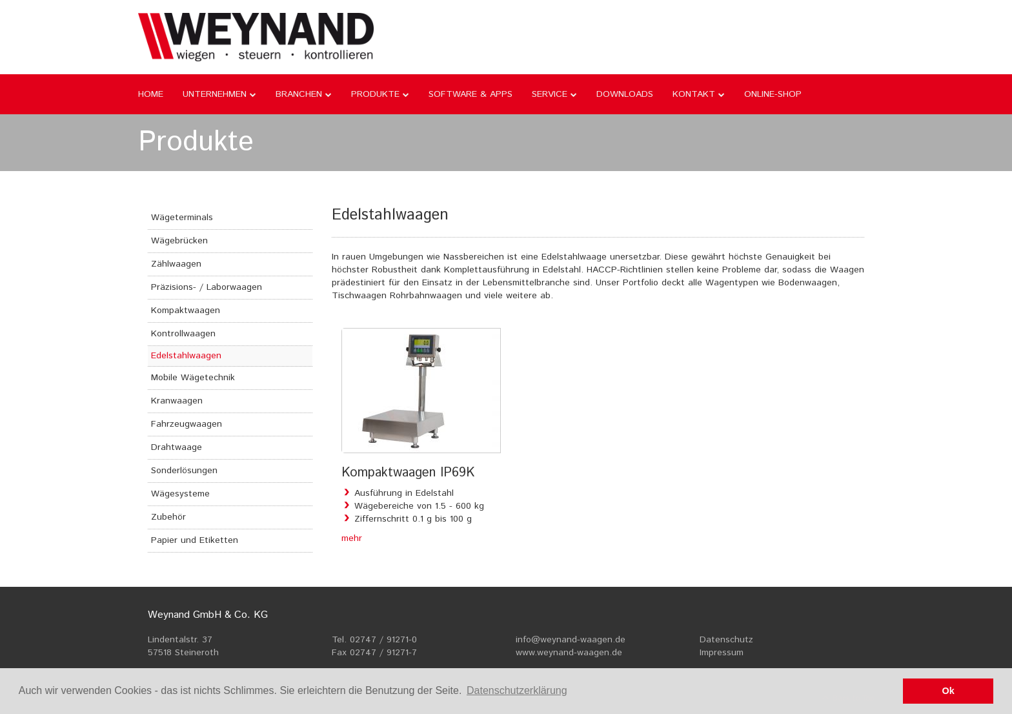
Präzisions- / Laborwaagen (206, 287)
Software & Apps (470, 94)
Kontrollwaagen (183, 333)
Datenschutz (726, 639)
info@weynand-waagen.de (570, 639)
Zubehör (168, 517)
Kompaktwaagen (185, 310)
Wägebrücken (179, 240)
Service (549, 94)
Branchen (299, 94)
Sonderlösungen (184, 470)
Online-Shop (773, 94)
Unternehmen (215, 94)
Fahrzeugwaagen (186, 424)
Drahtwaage (176, 447)
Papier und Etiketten (194, 540)
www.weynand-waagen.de (569, 652)
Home (150, 94)
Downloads (624, 94)
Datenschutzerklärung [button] (517, 690)
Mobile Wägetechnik (193, 377)
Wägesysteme (180, 493)
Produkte (375, 94)
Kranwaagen (177, 400)
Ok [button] (948, 691)
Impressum (722, 652)
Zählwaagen (176, 264)
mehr (351, 538)
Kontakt (694, 94)
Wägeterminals (182, 217)
